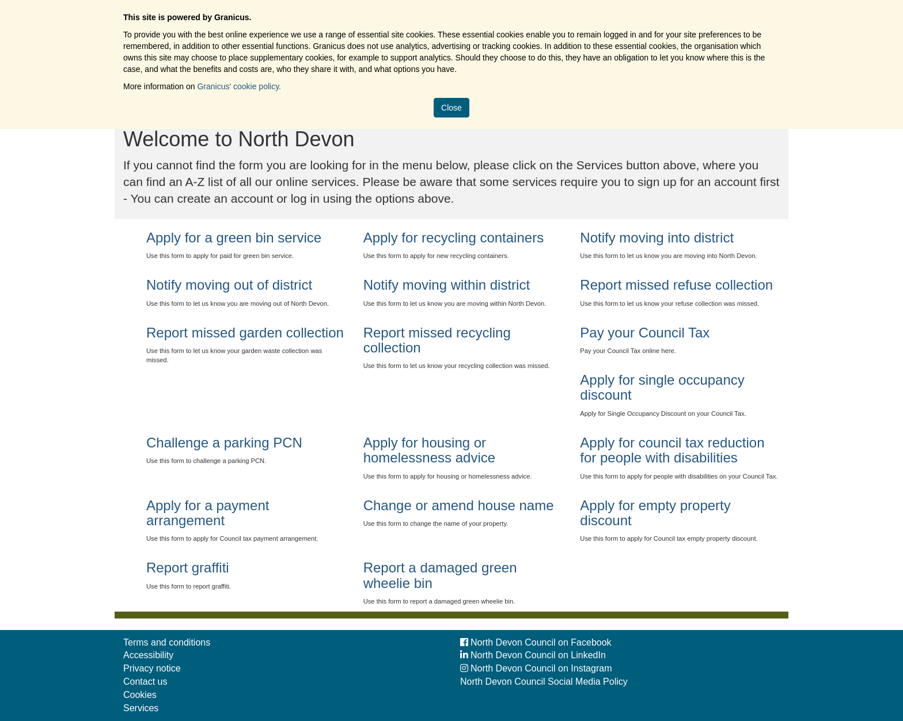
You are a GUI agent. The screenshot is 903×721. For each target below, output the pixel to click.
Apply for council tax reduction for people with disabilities (672, 450)
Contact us (145, 681)
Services (140, 708)
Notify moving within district (446, 285)
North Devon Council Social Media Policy (544, 681)
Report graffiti (187, 567)
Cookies (140, 695)
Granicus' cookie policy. (239, 86)
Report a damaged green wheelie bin (440, 575)
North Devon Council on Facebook (536, 642)
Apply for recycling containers (453, 237)
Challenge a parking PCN (224, 442)
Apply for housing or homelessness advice (429, 450)
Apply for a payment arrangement (207, 513)
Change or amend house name (458, 505)
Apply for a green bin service (233, 237)
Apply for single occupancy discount (662, 387)
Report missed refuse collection (676, 285)
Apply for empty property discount (655, 513)
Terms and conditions (166, 642)
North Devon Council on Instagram (536, 668)
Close (451, 107)
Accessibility (148, 655)
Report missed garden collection (245, 332)
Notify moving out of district (229, 285)
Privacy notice (152, 668)
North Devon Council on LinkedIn (533, 655)
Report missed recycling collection (437, 340)
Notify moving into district (657, 237)
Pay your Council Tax (644, 332)
